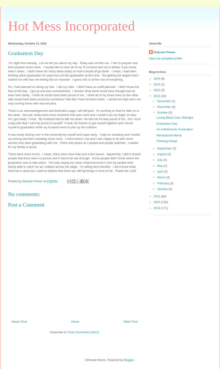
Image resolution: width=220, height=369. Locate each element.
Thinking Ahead (166, 141)
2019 (157, 208)
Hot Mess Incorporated (71, 26)
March (161, 177)
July (160, 160)
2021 (157, 196)
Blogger (129, 360)
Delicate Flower (164, 52)
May (160, 166)
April (160, 171)
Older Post (131, 321)
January (163, 189)
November (164, 107)
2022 (157, 96)
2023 (157, 90)
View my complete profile (165, 58)
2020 (157, 202)
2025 (157, 78)
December (164, 101)
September (165, 148)
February (163, 183)
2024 (157, 84)
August (162, 154)
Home (75, 321)
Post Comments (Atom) (83, 332)
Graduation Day (166, 123)
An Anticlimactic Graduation (174, 129)
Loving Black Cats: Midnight (174, 117)
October (163, 112)
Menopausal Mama (169, 135)
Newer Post (19, 321)
